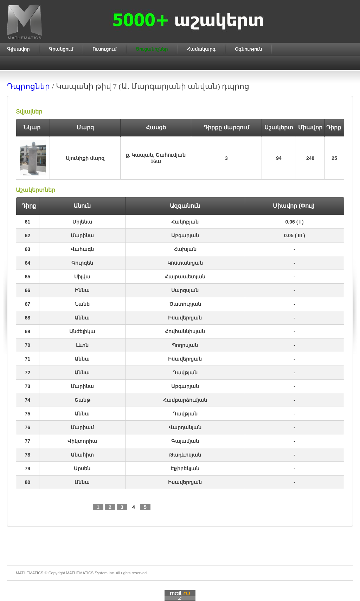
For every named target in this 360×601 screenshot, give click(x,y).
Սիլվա (82, 276)
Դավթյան (185, 372)
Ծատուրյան (185, 304)
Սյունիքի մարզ (85, 158)
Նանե (82, 304)
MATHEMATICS (80, 573)
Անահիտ (82, 455)
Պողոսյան (185, 345)
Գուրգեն (82, 263)
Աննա (82, 318)
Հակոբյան (185, 222)
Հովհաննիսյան (185, 331)
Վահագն (82, 249)
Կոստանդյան (185, 263)
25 (334, 158)
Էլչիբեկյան (185, 468)
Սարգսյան (185, 290)
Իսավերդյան (185, 318)
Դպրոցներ (28, 86)
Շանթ (82, 400)
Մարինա (82, 235)
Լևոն (82, 345)
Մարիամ (82, 427)
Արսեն (82, 468)
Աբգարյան (185, 235)
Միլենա (82, 222)
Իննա (82, 290)
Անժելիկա (82, 331)
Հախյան (185, 249)
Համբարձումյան (185, 400)
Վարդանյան (185, 427)
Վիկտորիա (82, 441)
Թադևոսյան (185, 455)
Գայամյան (185, 441)
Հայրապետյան (185, 276)
